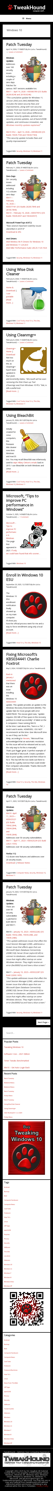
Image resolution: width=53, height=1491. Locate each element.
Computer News (22, 873)
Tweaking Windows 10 (13, 1047)
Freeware (7, 1213)
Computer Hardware (11, 1200)
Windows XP (8, 1286)
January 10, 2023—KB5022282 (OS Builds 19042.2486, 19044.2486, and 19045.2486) (25, 934)
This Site (37, 321)
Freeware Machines (10, 1370)
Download (10, 354)
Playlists (7, 1234)
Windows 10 (27, 151)
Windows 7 (7, 1273)
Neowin (26, 738)
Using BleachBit (20, 415)
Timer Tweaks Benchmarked (16, 1060)
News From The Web (11, 1383)
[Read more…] (12, 391)
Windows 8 (7, 1277)
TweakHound (26, 8)
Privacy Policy (42, 1486)
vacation (7, 1256)
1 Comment (24, 517)
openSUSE (7, 1230)
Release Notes (23, 862)
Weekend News (9, 1083)
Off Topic (7, 1226)
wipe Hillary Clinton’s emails (25, 462)
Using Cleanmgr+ (21, 334)
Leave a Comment (15, 52)
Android (7, 1187)
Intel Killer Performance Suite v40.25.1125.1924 (26, 248)
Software (7, 1247)
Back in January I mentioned (11, 677)
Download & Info (13, 232)
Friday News (8, 1096)
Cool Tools (20, 321)
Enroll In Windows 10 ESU (24, 577)
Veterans (7, 1260)
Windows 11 (37, 151)
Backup (6, 1191)
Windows (7, 1417)
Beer (5, 1196)
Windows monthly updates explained (22, 125)
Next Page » (43, 1022)
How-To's (29, 321)
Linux (6, 1222)
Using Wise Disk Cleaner (20, 272)
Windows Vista (9, 1282)
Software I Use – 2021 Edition (17, 1054)
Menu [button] (28, 18)
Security (19, 151)
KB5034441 (11, 701)
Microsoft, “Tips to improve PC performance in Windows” (22, 502)
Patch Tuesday (19, 44)
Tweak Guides (9, 1409)
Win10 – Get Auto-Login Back (17, 1067)
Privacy (6, 1239)
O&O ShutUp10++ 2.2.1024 (13, 1113)
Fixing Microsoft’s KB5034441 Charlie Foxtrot (22, 659)
